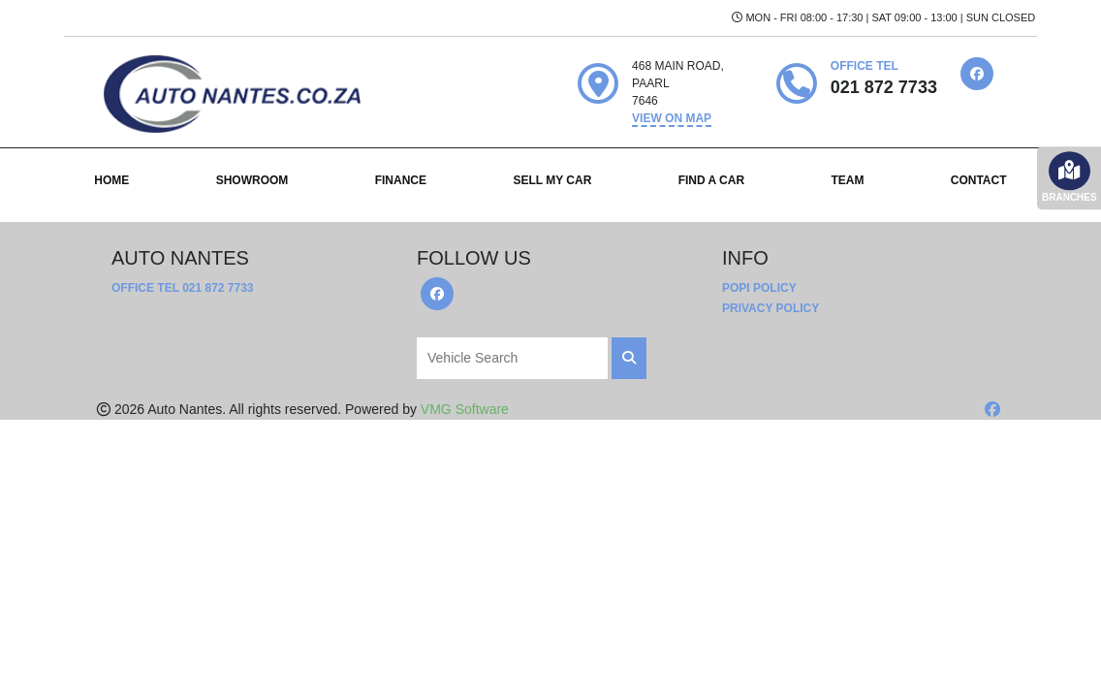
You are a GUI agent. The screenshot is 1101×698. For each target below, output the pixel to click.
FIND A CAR (711, 180)
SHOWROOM (252, 180)
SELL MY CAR (552, 180)
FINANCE (400, 180)
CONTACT (979, 180)
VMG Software (465, 409)
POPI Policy (759, 288)
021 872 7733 (217, 288)
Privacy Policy (770, 308)
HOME (111, 180)
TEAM (847, 180)
